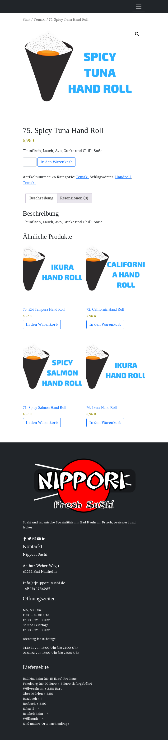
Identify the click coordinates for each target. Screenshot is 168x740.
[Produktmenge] (30, 162)
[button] (137, 34)
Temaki (40, 20)
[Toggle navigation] (138, 6)
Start (26, 20)
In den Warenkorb (56, 162)
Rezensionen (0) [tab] (74, 198)
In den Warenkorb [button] (42, 324)
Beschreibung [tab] (41, 198)
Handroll (123, 177)
